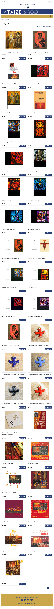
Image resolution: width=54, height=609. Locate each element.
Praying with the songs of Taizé (10, 83)
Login (28, 4)
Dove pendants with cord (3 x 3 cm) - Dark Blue (13, 374)
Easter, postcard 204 (7, 200)
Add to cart (22, 58)
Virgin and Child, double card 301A (10, 258)
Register (33, 4)
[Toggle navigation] (50, 16)
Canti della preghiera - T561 (9, 492)
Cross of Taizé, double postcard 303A (37, 258)
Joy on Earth (5, 551)
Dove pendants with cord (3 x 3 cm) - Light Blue (39, 374)
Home (2, 19)
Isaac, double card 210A (33, 287)
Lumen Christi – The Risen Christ (36, 112)
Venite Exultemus (6, 521)
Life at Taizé (31, 432)
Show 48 (39, 26)
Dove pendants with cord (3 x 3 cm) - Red (38, 345)
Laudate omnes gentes (34, 492)
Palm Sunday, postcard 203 (8, 229)
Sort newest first (47, 26)
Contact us (25, 597)
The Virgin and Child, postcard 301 (10, 345)
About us (18, 597)
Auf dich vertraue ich (33, 463)
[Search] (24, 2)
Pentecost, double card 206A (9, 316)
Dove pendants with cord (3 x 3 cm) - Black (12, 403)
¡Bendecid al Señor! (33, 521)
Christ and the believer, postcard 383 (11, 112)
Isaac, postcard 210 (32, 142)
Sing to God (5, 580)
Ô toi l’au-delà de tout (7, 463)
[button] (26, 7)
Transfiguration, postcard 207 (35, 171)
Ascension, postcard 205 (34, 200)
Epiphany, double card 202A (35, 316)
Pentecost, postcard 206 (8, 171)
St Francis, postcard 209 (8, 142)
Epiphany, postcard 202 (34, 229)
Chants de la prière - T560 (34, 551)
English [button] (21, 4)
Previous (30, 588)
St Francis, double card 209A (9, 287)
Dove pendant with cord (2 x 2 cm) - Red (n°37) (39, 403)
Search (50, 1)
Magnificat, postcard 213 (34, 83)
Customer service (34, 597)
